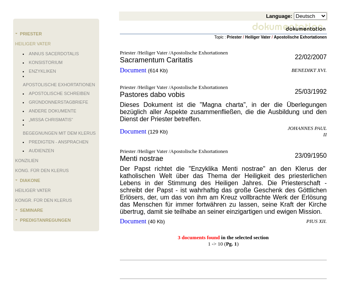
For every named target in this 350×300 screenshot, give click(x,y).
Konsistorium (46, 62)
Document (133, 70)
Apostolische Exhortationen (59, 84)
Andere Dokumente (52, 110)
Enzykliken (42, 71)
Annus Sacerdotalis (54, 53)
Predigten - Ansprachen (58, 141)
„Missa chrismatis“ (51, 119)
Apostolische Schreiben (59, 93)
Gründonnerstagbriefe (58, 102)
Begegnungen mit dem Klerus (59, 133)
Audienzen (41, 150)
